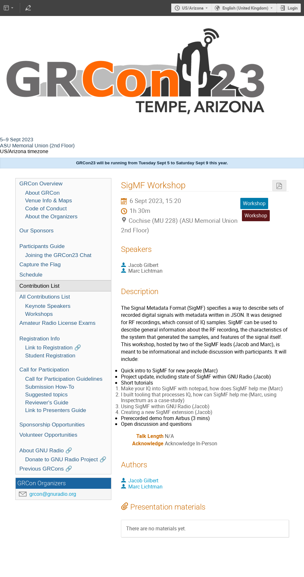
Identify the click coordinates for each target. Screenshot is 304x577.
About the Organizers (51, 216)
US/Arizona (193, 8)
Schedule (31, 274)
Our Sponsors (37, 230)
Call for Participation (44, 369)
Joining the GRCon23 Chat (58, 255)
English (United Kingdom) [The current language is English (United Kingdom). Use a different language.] (245, 8)
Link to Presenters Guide (55, 410)
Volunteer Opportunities (48, 435)
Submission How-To (49, 387)
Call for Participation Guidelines (64, 379)
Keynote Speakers (48, 306)
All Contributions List (45, 296)
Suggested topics (46, 394)
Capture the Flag (40, 264)
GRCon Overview (41, 183)
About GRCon (42, 193)
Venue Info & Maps (48, 200)
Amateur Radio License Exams (58, 323)
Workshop (255, 215)
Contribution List (40, 286)
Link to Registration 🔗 (53, 347)
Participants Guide (42, 246)
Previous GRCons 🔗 (46, 468)
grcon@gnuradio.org (52, 494)
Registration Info (40, 338)
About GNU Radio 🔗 (46, 450)
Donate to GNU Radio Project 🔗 (66, 459)
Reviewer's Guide (46, 402)
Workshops (39, 314)
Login (293, 8)
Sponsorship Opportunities (52, 424)
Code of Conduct (46, 208)
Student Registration (50, 355)
